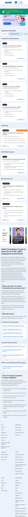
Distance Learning (19, 459)
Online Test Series (19, 462)
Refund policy (18, 427)
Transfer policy (18, 430)
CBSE (16, 488)
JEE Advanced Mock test (20, 508)
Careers (3, 440)
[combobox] (15, 34)
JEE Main (17, 480)
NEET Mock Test (18, 498)
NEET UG (17, 485)
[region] (18, 235)
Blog (2, 430)
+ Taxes (7, 146)
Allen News (3, 432)
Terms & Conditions (19, 432)
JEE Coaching (4, 457)
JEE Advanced (18, 483)
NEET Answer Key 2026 (20, 511)
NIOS (16, 490)
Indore (2, 485)
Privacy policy (4, 435)
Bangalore (3, 483)
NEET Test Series (19, 468)
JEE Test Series (18, 471)
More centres (4, 490)
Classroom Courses (19, 454)
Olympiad (17, 495)
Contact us (17, 435)
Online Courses (18, 457)
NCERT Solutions (19, 493)
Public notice (4, 437)
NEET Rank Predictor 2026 (21, 513)
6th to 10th (3, 459)
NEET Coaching (4, 454)
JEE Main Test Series (19, 473)
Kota (2, 480)
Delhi (2, 488)
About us (3, 427)
